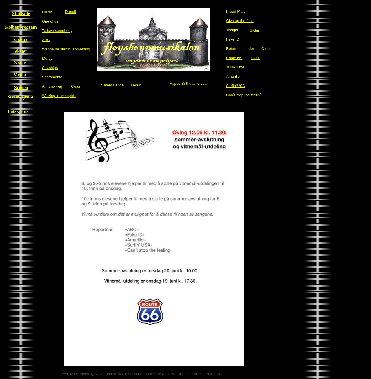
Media (19, 74)
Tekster (19, 51)
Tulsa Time (235, 67)
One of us (50, 21)
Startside (21, 13)
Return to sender (240, 48)
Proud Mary (235, 11)
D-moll (70, 12)
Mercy (47, 58)
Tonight (232, 30)
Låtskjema (18, 111)
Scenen (21, 87)
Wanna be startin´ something (66, 49)
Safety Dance (112, 85)
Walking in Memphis (59, 95)
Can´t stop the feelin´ (243, 95)
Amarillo (233, 76)
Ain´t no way (52, 86)
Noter (20, 62)
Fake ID (232, 39)
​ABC (46, 40)
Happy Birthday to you (188, 83)
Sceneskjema (20, 96)
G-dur (254, 30)
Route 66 (234, 58)
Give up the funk (240, 21)
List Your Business (206, 374)
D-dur (136, 85)
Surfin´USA (235, 86)
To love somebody (57, 30)
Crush (47, 12)
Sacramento (52, 77)
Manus (20, 40)
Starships (50, 68)
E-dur (255, 58)
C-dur (266, 48)
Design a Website (170, 374)
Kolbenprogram (21, 27)
